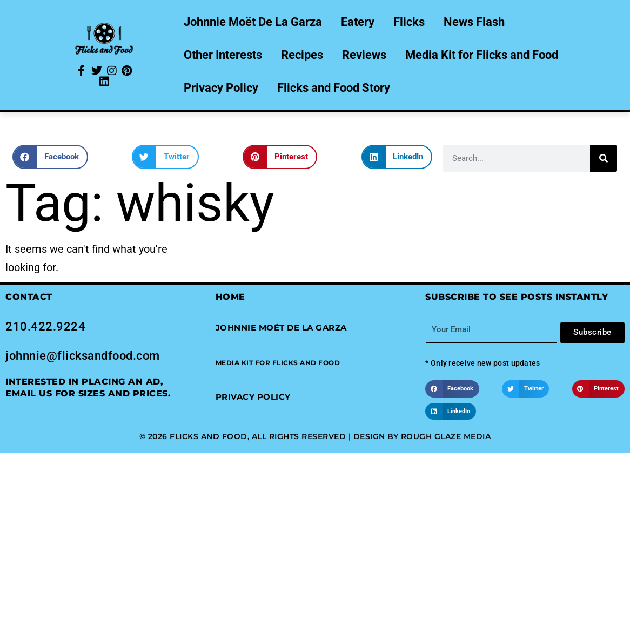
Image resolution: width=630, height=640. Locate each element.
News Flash (474, 22)
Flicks (409, 22)
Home (230, 297)
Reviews (364, 55)
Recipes (302, 55)
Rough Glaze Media (446, 436)
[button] (50, 157)
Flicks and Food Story (333, 88)
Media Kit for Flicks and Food (481, 55)
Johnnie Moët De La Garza (253, 22)
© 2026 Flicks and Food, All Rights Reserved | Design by (270, 436)
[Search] (603, 158)
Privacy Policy (221, 88)
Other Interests (223, 55)
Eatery (357, 22)
